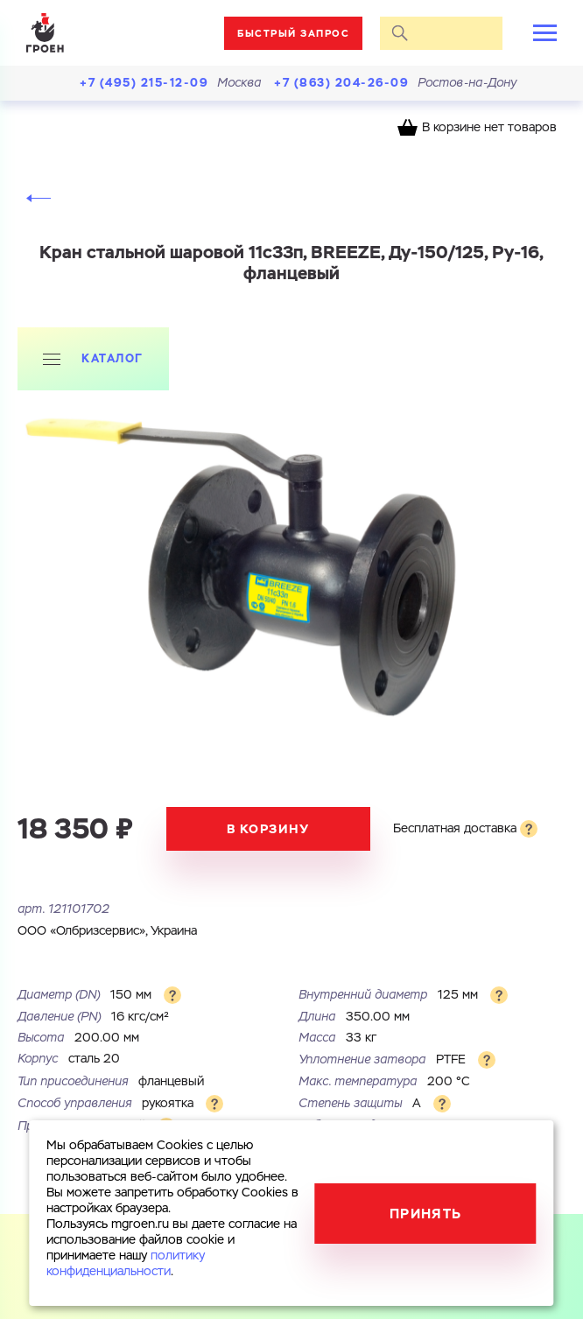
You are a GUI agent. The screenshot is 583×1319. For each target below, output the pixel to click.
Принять (426, 1213)
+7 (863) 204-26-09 (341, 82)
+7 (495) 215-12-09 (144, 82)
